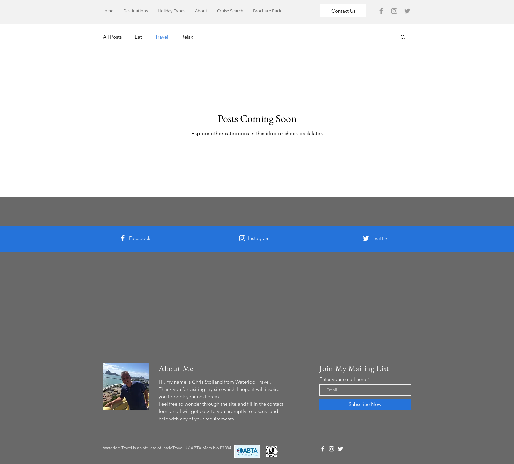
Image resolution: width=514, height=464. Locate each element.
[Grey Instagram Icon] (394, 11)
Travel (161, 37)
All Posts (112, 37)
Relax (187, 37)
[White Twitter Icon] (366, 238)
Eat (138, 37)
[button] (403, 37)
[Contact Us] (343, 10)
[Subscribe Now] (365, 404)
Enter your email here (342, 379)
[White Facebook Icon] (123, 238)
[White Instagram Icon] (242, 238)
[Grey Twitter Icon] (407, 11)
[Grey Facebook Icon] (381, 11)
